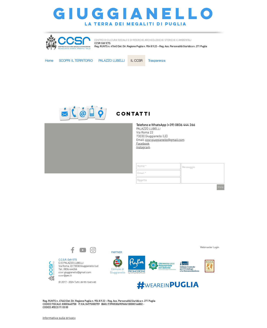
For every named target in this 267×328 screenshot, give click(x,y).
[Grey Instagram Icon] (93, 250)
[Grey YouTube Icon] (83, 250)
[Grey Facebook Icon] (73, 250)
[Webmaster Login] (209, 247)
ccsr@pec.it (65, 275)
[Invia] (220, 187)
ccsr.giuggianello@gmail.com (164, 140)
